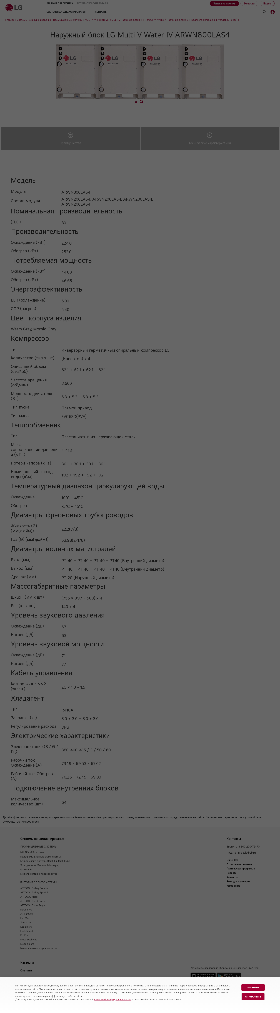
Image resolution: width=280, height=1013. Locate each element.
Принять (253, 987)
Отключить (253, 996)
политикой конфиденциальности (112, 999)
